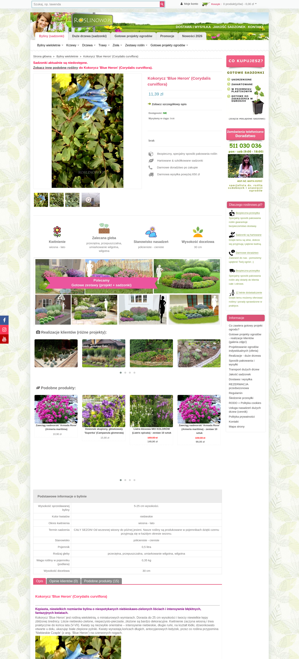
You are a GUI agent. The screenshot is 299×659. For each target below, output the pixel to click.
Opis (39, 581)
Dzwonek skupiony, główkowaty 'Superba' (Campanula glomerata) (104, 431)
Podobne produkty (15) (101, 581)
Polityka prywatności (242, 416)
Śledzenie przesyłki (241, 398)
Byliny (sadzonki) (51, 36)
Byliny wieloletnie (48, 45)
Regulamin (236, 393)
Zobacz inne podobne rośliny (55, 68)
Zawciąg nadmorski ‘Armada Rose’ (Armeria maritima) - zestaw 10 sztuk (199, 429)
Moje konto (191, 3)
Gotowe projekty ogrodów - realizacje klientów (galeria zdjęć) (245, 338)
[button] (120, 373)
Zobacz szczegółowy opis (169, 104)
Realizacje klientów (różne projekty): (71, 332)
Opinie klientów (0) (63, 581)
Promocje (167, 36)
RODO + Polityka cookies (245, 402)
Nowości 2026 (192, 36)
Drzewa (87, 45)
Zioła (116, 45)
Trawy (103, 45)
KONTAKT (256, 27)
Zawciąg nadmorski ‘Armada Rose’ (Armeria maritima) (56, 427)
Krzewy (71, 45)
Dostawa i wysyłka (240, 379)
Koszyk (215, 4)
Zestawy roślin (135, 45)
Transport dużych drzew (244, 369)
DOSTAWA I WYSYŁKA (193, 27)
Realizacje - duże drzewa (245, 355)
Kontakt (234, 421)
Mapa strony (237, 426)
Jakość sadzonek (240, 374)
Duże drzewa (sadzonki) (89, 36)
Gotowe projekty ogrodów (133, 36)
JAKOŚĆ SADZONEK (229, 27)
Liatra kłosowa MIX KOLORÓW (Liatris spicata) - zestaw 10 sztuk (151, 431)
